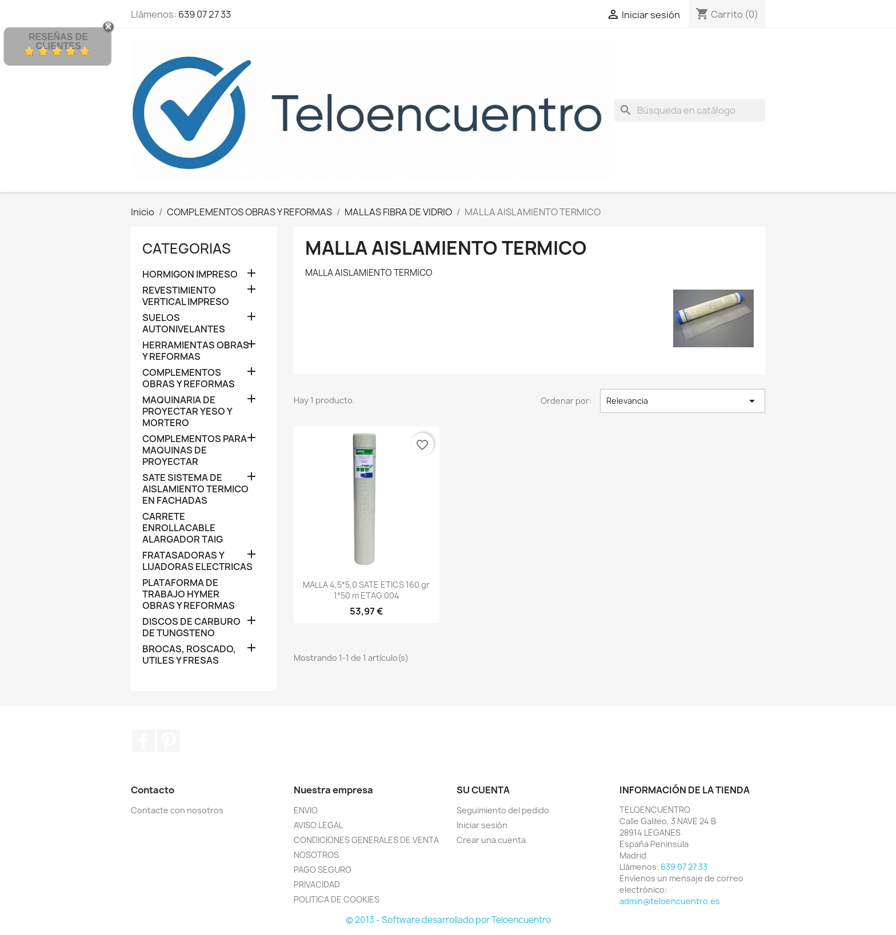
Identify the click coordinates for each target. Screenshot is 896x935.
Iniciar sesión (482, 825)
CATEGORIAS (186, 248)
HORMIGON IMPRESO (190, 274)
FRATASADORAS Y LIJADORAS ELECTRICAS (197, 561)
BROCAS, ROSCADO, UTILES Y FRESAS (189, 655)
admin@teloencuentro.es (669, 901)
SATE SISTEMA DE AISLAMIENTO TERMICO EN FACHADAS (195, 489)
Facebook (143, 740)
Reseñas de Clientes (58, 41)
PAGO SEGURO (322, 869)
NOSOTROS (316, 854)
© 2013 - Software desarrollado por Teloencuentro (448, 920)
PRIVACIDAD (317, 884)
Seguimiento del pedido (503, 810)
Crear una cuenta (491, 839)
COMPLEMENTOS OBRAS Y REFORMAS (188, 378)
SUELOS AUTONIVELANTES (183, 323)
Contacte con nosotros (177, 810)
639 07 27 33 (204, 14)
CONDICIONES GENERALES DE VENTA (366, 839)
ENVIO (306, 810)
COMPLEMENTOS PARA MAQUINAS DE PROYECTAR (194, 450)
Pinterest (168, 740)
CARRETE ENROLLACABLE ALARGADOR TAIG (182, 528)
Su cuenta (483, 790)
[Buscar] (689, 110)
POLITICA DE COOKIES (336, 899)
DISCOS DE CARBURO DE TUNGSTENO (191, 627)
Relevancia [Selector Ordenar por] (682, 401)
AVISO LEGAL (318, 825)
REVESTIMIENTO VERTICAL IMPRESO (185, 296)
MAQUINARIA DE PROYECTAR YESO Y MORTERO (187, 411)
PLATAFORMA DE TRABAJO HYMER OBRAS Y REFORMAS (188, 594)
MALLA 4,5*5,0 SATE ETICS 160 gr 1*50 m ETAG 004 (366, 590)
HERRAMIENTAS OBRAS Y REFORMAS (195, 351)
